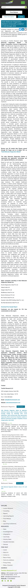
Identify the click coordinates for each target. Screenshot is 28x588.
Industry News (6, 539)
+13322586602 (11, 578)
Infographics (5, 534)
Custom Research (7, 508)
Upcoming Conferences (8, 524)
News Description (9, 17)
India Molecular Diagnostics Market (11, 152)
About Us (4, 552)
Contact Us (5, 555)
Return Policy (6, 557)
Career (4, 550)
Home (21, 16)
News (3, 529)
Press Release (6, 518)
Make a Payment (7, 565)
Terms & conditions (7, 560)
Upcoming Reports (7, 516)
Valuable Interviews (7, 542)
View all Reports (20, 406)
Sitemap (4, 544)
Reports (4, 513)
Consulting (5, 511)
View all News (19, 483)
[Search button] (26, 7)
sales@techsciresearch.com (12, 576)
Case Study (5, 537)
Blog (3, 521)
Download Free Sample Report (9, 307)
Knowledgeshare (7, 532)
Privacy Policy (6, 563)
